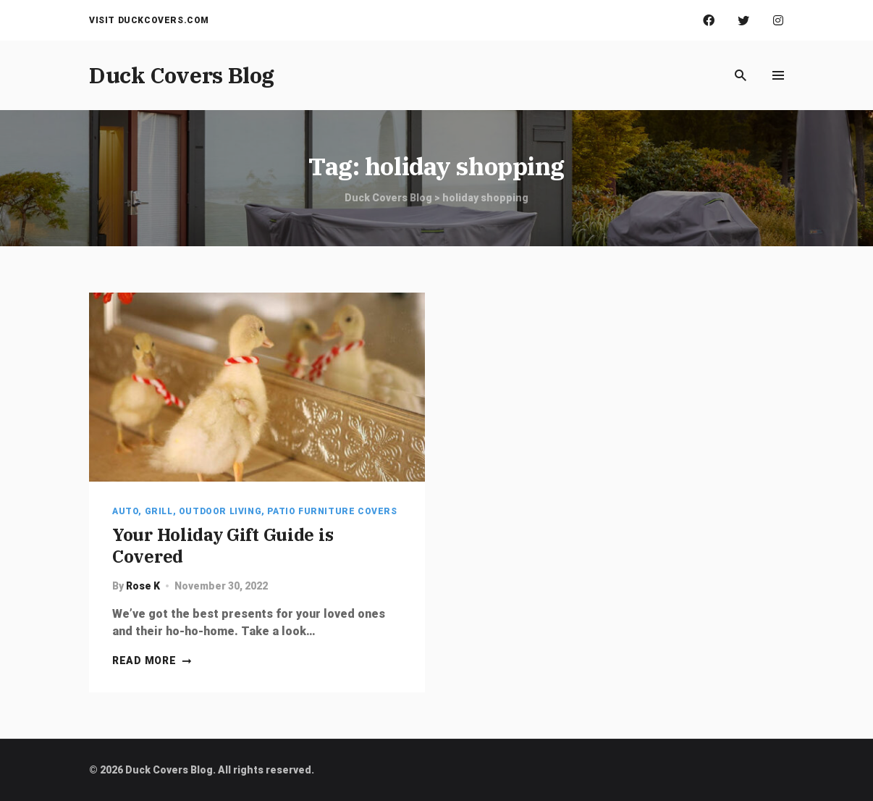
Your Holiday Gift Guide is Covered (222, 545)
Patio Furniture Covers (332, 511)
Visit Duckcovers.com (149, 20)
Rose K (143, 586)
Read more (152, 660)
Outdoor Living (220, 511)
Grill (159, 511)
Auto (125, 511)
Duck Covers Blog (181, 75)
